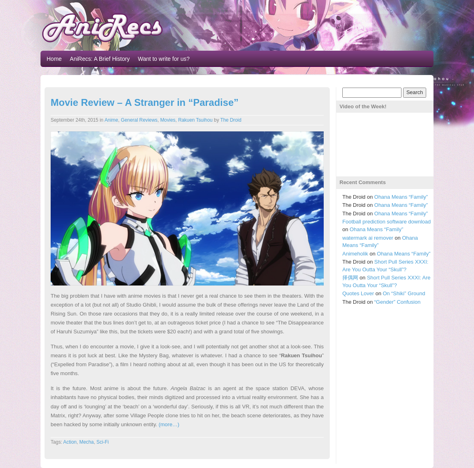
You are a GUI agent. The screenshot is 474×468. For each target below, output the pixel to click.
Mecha (86, 442)
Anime (111, 120)
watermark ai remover (367, 238)
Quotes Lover (358, 293)
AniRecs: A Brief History (100, 59)
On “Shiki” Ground (404, 293)
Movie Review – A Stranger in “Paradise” (145, 102)
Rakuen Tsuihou (195, 120)
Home (54, 59)
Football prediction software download (386, 222)
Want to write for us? (164, 59)
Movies (167, 120)
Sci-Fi (102, 442)
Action (70, 442)
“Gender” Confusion (397, 302)
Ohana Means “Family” (401, 197)
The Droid (230, 120)
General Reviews (139, 120)
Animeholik (355, 254)
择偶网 (350, 278)
